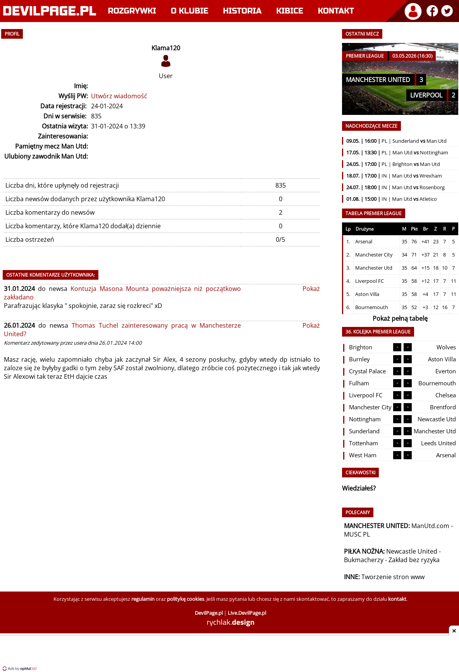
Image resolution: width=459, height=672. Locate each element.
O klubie (189, 11)
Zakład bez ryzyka (414, 560)
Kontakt (336, 11)
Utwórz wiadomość (119, 96)
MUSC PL (357, 534)
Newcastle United (411, 551)
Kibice (289, 11)
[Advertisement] (230, 654)
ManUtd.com (430, 526)
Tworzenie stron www (393, 577)
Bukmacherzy (363, 560)
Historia (242, 11)
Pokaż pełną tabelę (400, 318)
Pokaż (311, 288)
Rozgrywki (132, 11)
